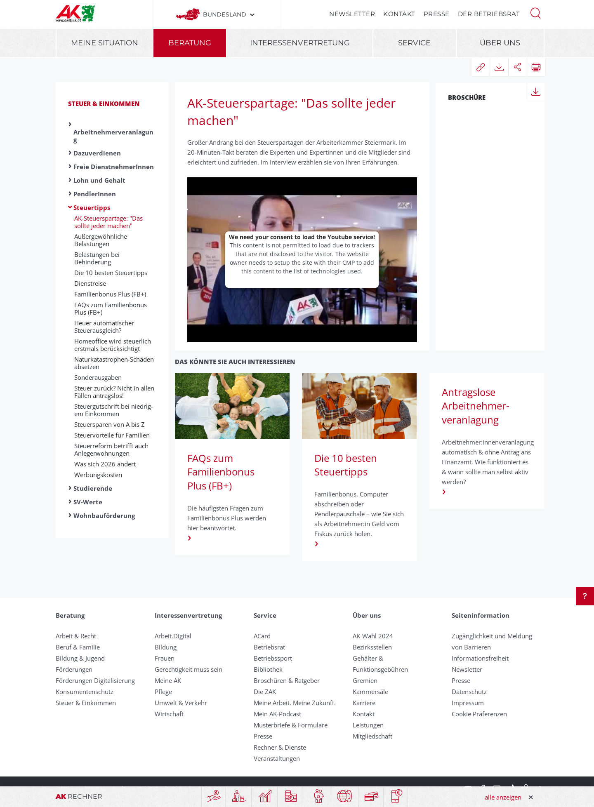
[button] (535, 12)
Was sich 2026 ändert (105, 464)
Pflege (163, 691)
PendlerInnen (94, 194)
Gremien (365, 680)
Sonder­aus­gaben (98, 377)
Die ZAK (265, 691)
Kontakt (399, 14)
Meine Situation (104, 42)
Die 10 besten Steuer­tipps (110, 272)
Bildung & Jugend (80, 658)
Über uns (500, 42)
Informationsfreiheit (480, 658)
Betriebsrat (269, 647)
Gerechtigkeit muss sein (188, 669)
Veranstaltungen (277, 758)
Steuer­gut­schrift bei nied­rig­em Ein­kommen (113, 409)
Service (414, 42)
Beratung (189, 42)
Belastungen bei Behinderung (97, 258)
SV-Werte (87, 502)
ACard (262, 636)
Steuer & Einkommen (104, 103)
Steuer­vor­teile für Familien (112, 435)
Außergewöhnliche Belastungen (100, 240)
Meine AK (168, 680)
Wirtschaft (169, 714)
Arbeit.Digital (173, 636)
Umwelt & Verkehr (181, 703)
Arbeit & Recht (76, 636)
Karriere (364, 703)
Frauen (164, 658)
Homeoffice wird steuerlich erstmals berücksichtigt (112, 344)
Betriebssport (273, 658)
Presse (437, 14)
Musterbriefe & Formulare (291, 725)
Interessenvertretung (300, 42)
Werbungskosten (98, 474)
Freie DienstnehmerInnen (113, 166)
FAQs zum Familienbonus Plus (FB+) (110, 308)
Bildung (166, 647)
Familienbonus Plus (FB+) (110, 294)
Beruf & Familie (78, 647)
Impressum (468, 703)
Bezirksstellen (372, 647)
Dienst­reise (90, 283)
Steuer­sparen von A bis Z (109, 424)
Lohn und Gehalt (99, 180)
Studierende (92, 488)
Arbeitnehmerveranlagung (113, 136)
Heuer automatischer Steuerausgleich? (104, 326)
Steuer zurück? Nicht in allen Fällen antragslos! (114, 391)
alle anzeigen (503, 797)
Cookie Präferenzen (479, 714)
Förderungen (74, 669)
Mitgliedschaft (372, 736)
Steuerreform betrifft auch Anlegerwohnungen (111, 449)
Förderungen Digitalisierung (95, 680)
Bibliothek (268, 669)
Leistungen (368, 725)
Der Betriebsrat (489, 14)
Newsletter (352, 14)
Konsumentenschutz (84, 691)
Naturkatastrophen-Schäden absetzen (114, 362)
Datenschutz (469, 691)
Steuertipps (91, 207)
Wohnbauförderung (104, 515)
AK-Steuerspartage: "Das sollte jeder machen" (108, 221)
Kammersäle (370, 691)
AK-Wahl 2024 (373, 636)
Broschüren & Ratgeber (287, 680)
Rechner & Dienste (280, 747)
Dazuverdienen (97, 153)
